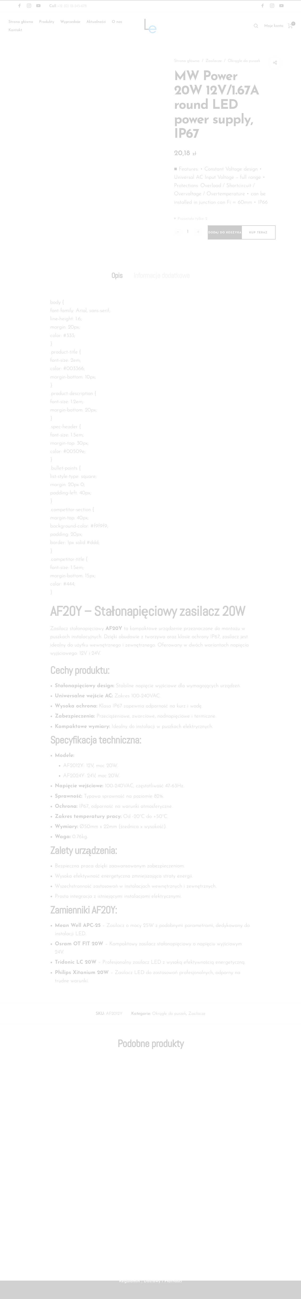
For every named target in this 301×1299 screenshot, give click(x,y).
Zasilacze (214, 61)
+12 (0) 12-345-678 (68, 6)
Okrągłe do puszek (191, 67)
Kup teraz (258, 239)
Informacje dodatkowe (162, 283)
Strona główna (187, 61)
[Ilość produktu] (188, 238)
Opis (114, 283)
